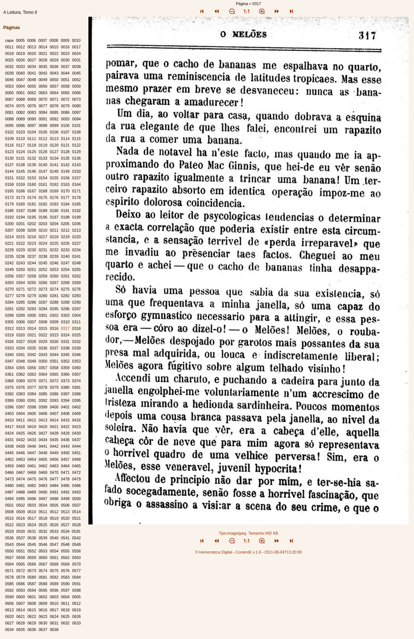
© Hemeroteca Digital (213, 552)
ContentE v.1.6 (248, 552)
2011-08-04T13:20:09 (283, 552)
